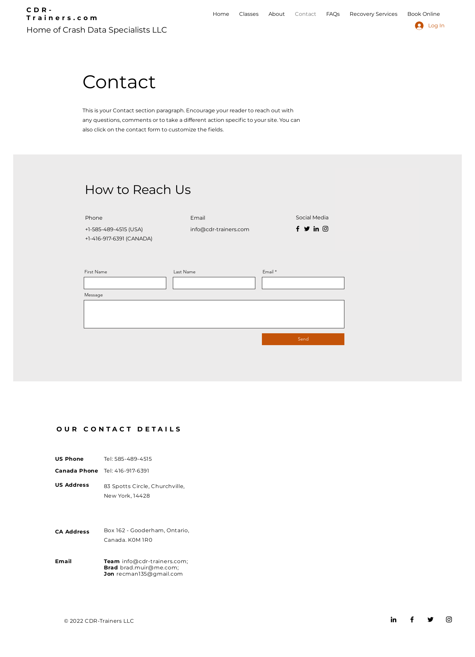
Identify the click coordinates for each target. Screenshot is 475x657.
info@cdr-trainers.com (219, 229)
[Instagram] (325, 229)
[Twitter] (307, 229)
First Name (95, 271)
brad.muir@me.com (148, 567)
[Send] (303, 339)
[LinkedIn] (316, 229)
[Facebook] (297, 229)
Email (268, 271)
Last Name (185, 271)
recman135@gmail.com (149, 574)
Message (93, 294)
